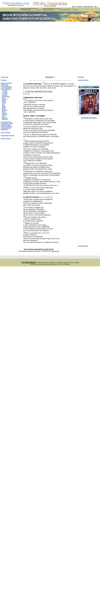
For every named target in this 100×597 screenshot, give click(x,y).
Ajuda (95, 6)
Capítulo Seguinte (83, 80)
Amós (3, 105)
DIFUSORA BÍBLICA (29, 262)
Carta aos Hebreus (6, 126)
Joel (3, 104)
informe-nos (55, 251)
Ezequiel (4, 99)
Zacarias (4, 117)
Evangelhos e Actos (7, 123)
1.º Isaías (4, 90)
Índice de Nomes (6, 138)
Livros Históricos (6, 86)
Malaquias (5, 119)
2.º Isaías (4, 92)
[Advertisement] (25, 49)
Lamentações (6, 96)
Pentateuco (4, 84)
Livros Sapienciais (6, 87)
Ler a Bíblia (79, 6)
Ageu (3, 116)
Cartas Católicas (6, 128)
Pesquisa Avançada (88, 6)
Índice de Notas (5, 132)
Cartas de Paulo (6, 125)
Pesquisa (4, 80)
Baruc (3, 98)
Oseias (4, 102)
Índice (73, 6)
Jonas (3, 108)
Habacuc (4, 113)
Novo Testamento (6, 122)
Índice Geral (4, 77)
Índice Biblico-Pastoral (7, 135)
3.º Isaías (4, 93)
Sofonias (4, 114)
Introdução (81, 77)
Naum (3, 111)
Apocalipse (4, 129)
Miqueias (4, 110)
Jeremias (4, 95)
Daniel (4, 101)
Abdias (4, 107)
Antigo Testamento (6, 83)
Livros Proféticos (6, 89)
